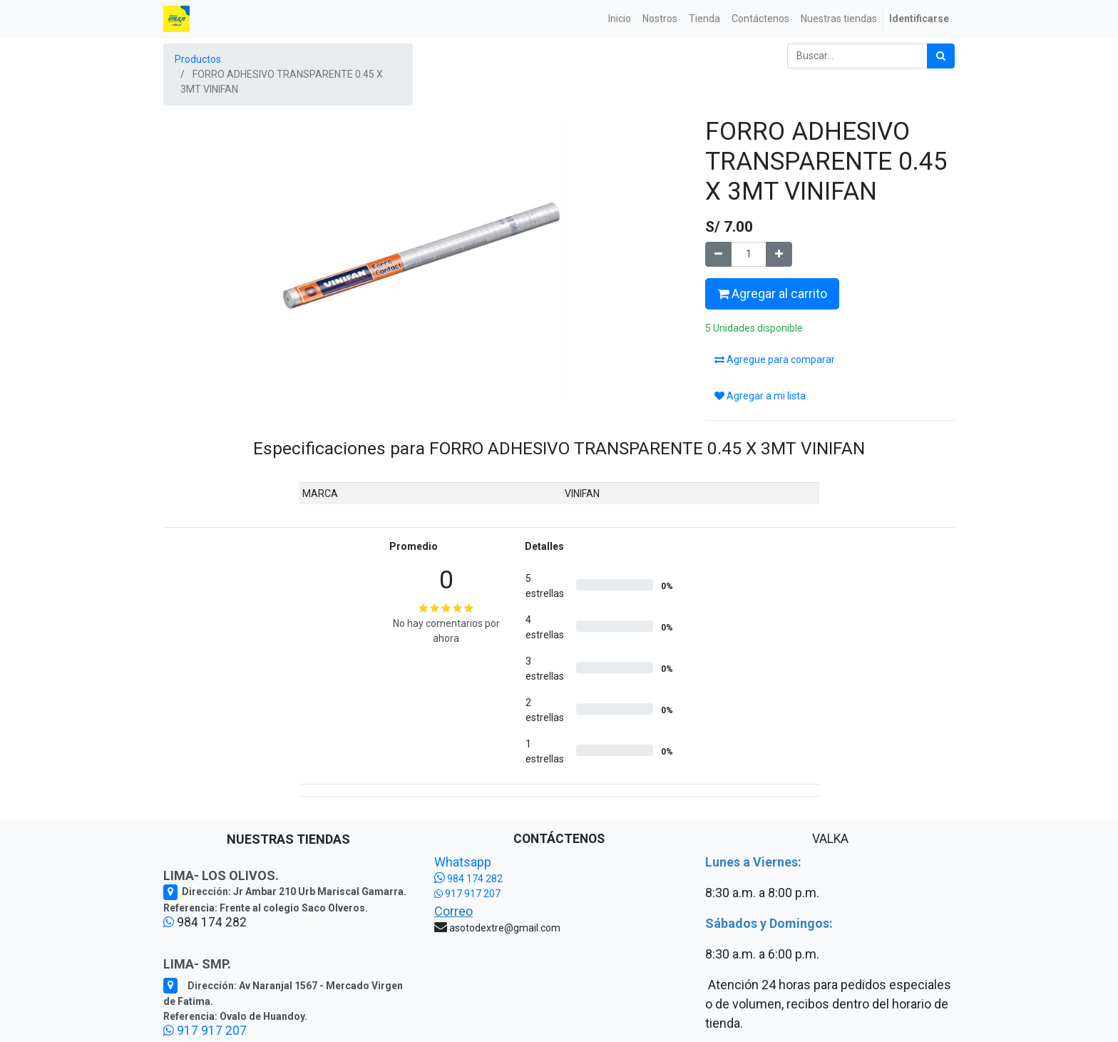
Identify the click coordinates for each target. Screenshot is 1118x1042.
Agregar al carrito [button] (772, 294)
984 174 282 (468, 878)
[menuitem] (619, 19)
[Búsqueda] (941, 56)
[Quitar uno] (718, 254)
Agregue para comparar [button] (774, 359)
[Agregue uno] (779, 254)
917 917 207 (205, 1030)
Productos (198, 59)
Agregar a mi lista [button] (760, 396)
